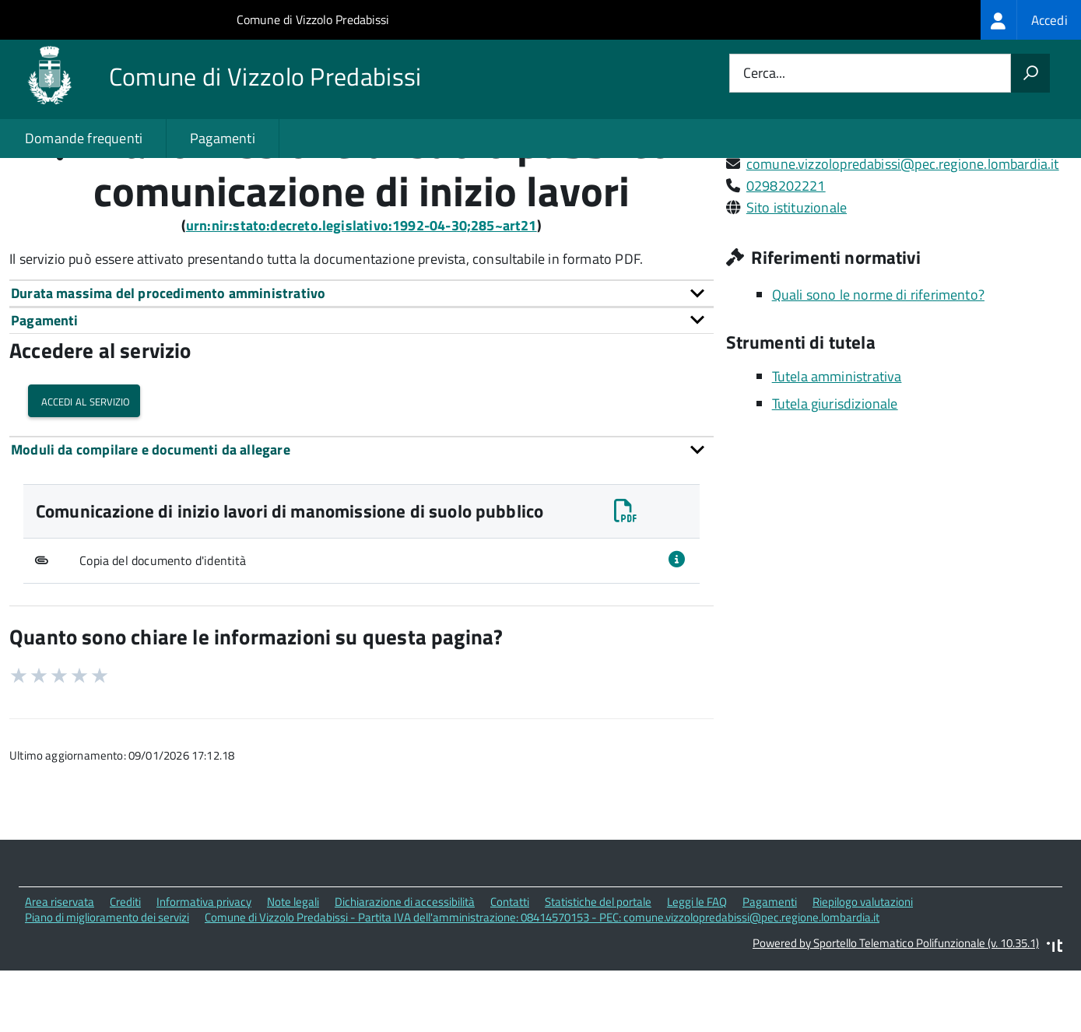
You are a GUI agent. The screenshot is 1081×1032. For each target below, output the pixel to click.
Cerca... (764, 73)
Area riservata (59, 968)
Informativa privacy (203, 968)
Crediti (125, 968)
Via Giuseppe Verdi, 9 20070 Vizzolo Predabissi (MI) (897, 208)
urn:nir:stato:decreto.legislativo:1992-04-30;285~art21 (361, 291)
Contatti (509, 968)
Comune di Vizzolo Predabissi (313, 19)
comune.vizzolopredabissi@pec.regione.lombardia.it (902, 229)
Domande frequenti (83, 138)
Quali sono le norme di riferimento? (878, 361)
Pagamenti (222, 138)
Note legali (293, 968)
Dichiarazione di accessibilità (405, 968)
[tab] (361, 359)
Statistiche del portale (598, 968)
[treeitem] (1031, 20)
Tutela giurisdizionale (835, 470)
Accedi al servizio (84, 467)
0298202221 (786, 251)
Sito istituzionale (796, 273)
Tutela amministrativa (837, 443)
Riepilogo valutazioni (863, 968)
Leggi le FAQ (697, 968)
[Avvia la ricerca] (1030, 73)
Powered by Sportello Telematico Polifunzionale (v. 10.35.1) (896, 1009)
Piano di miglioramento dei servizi (107, 984)
